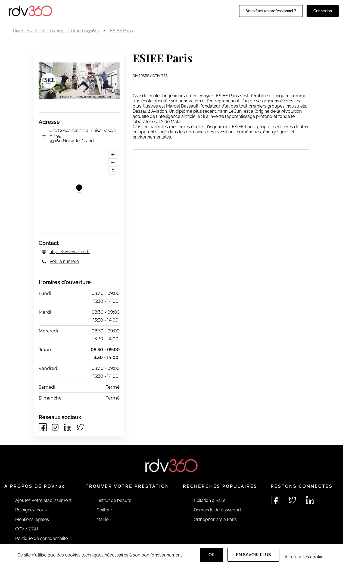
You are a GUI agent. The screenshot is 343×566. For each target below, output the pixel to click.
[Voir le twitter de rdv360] (292, 500)
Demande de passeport (217, 509)
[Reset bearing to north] (113, 170)
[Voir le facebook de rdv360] (275, 500)
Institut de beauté (113, 500)
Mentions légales (32, 519)
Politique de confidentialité (41, 538)
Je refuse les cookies (305, 556)
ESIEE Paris (121, 30)
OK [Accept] (211, 554)
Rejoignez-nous (31, 509)
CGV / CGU (26, 529)
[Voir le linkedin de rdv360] (309, 500)
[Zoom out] (113, 162)
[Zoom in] (113, 154)
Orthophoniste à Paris (215, 519)
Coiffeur (104, 509)
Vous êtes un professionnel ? (271, 11)
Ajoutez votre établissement (43, 500)
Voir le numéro (64, 261)
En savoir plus (253, 554)
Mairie (102, 519)
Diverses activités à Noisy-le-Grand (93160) (56, 30)
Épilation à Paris (209, 500)
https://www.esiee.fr (69, 251)
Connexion (322, 11)
